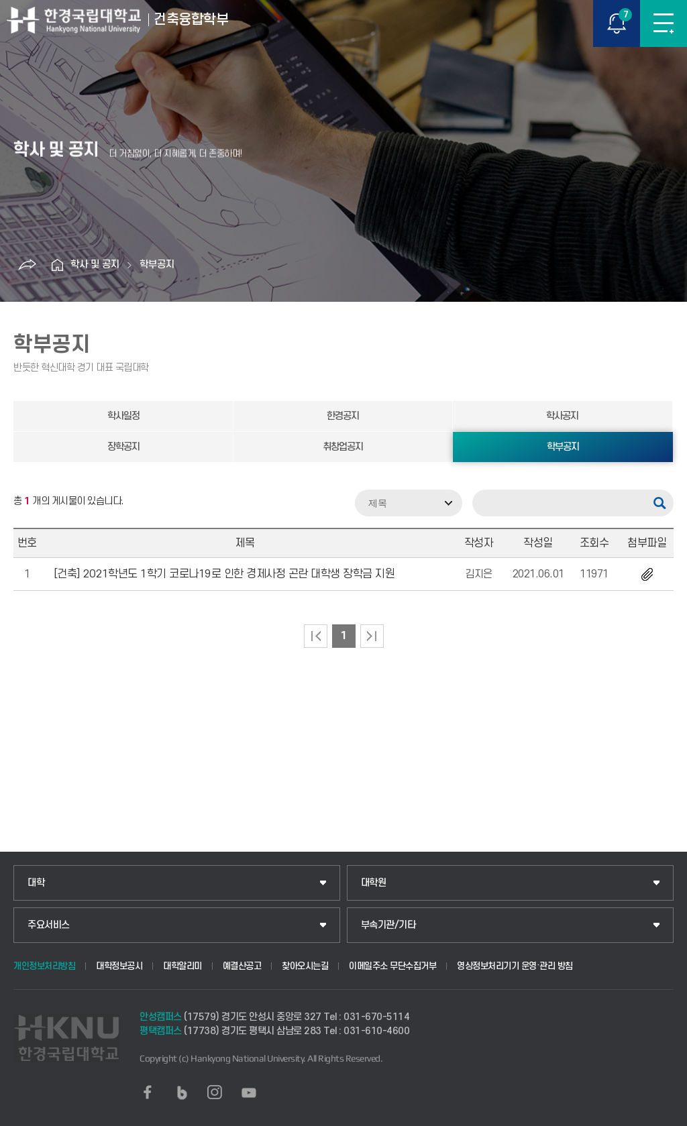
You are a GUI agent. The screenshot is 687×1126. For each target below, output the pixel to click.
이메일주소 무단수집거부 (392, 966)
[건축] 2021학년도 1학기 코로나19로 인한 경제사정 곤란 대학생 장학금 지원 (224, 574)
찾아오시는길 (305, 966)
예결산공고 (242, 966)
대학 (36, 883)
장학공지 (123, 447)
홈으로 (57, 265)
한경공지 (343, 416)
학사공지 (562, 416)
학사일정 (123, 416)
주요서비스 (49, 925)
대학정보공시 (119, 966)
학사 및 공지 (94, 264)
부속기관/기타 (388, 925)
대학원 (373, 883)
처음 (315, 636)
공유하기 (27, 265)
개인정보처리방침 (44, 966)
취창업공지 (343, 447)
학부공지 (157, 264)
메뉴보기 (663, 23)
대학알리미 (182, 966)
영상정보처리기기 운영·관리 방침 (515, 966)
